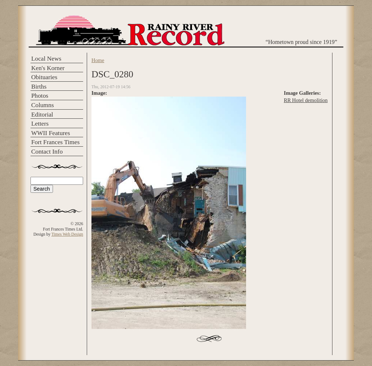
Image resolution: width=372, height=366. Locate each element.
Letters (40, 123)
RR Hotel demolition (306, 100)
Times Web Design (67, 234)
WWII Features (50, 133)
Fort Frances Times (55, 142)
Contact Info (47, 151)
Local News (46, 58)
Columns (42, 105)
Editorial (42, 114)
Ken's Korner (48, 68)
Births (38, 86)
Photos (39, 95)
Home (97, 60)
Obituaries (44, 77)
